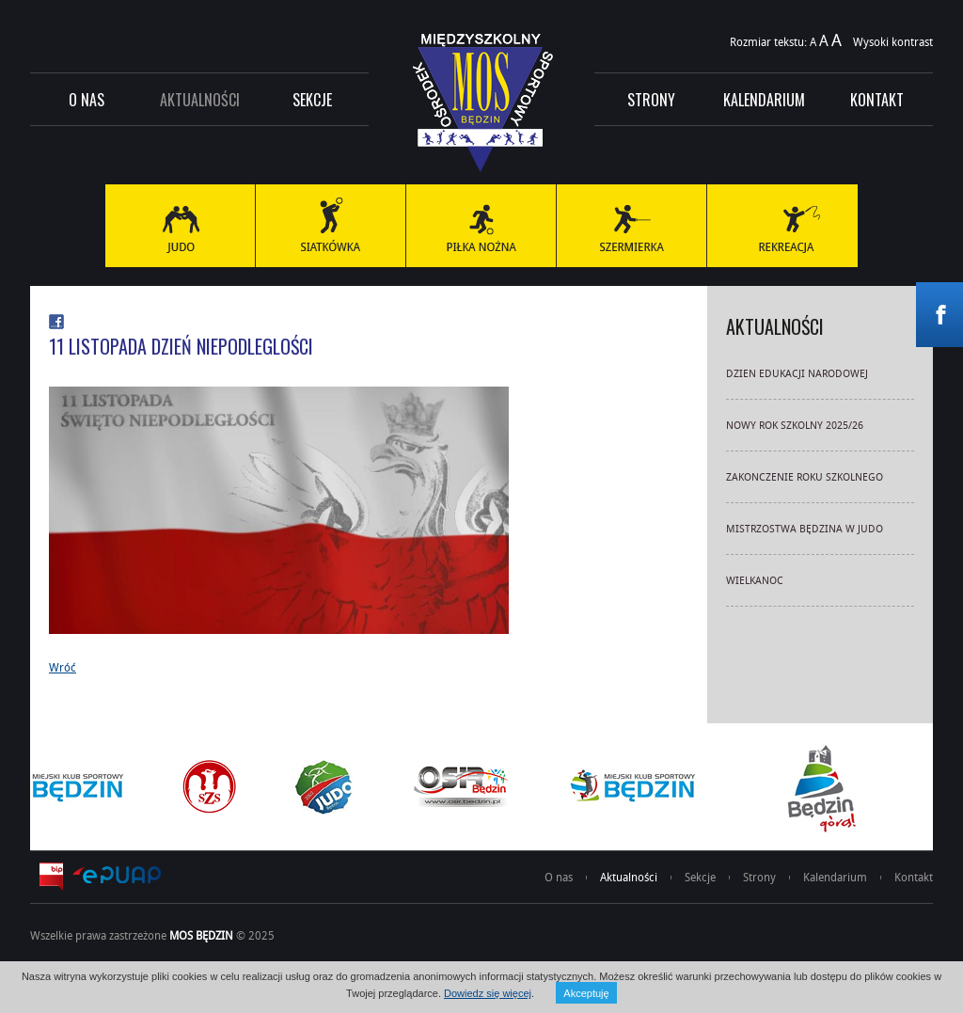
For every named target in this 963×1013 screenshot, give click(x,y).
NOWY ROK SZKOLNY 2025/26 (794, 425)
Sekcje (312, 99)
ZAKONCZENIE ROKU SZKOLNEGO (804, 476)
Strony (651, 99)
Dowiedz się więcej (487, 993)
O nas (86, 99)
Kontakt (877, 99)
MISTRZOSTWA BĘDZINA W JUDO (804, 528)
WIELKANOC (754, 580)
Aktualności (200, 99)
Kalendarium (764, 99)
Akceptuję (585, 993)
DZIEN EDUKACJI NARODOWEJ (797, 373)
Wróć (62, 666)
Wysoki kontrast (893, 41)
